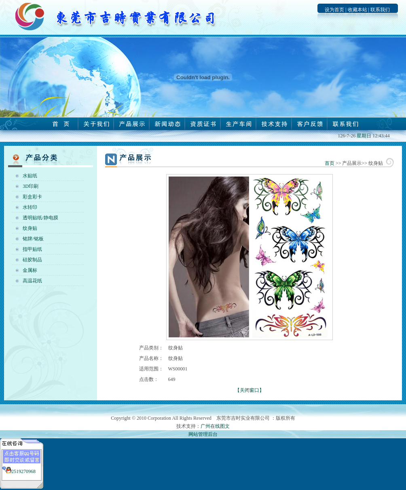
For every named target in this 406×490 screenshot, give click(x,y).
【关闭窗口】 (249, 390)
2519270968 (23, 471)
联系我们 (380, 10)
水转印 (30, 207)
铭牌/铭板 (33, 239)
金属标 (30, 270)
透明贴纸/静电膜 (40, 218)
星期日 (364, 136)
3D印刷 (30, 186)
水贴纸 (30, 176)
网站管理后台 (203, 434)
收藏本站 (357, 10)
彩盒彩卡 (32, 197)
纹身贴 (30, 228)
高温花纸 (32, 281)
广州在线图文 (215, 426)
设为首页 (334, 10)
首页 (329, 163)
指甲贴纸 (32, 249)
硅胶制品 (32, 260)
